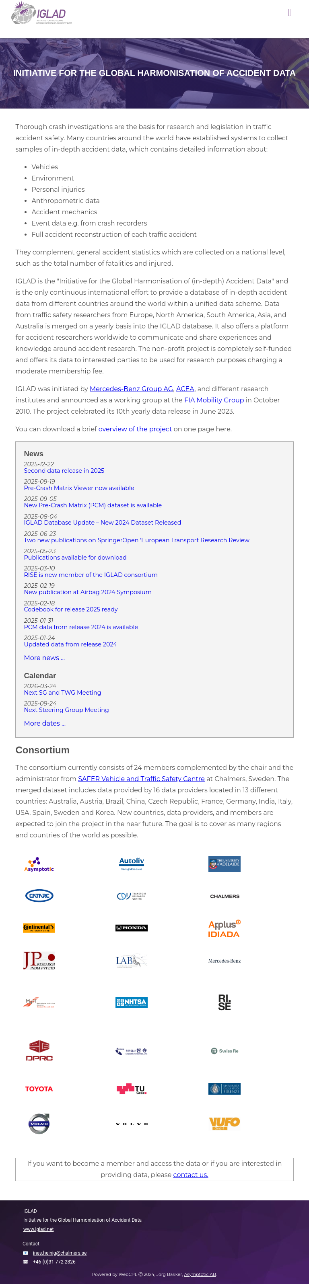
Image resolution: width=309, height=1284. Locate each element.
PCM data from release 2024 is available (81, 627)
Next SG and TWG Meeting (62, 693)
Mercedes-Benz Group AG (131, 389)
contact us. (190, 1175)
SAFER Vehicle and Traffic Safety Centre (141, 779)
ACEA (185, 389)
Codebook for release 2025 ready (70, 610)
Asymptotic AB (200, 1274)
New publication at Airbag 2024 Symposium (88, 592)
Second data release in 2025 (64, 471)
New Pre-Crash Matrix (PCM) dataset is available (93, 506)
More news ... (44, 658)
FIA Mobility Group (214, 400)
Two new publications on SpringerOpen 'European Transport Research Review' (137, 540)
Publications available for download (75, 558)
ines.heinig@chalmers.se (60, 1253)
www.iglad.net (38, 1229)
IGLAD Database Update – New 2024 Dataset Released (102, 523)
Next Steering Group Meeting (66, 710)
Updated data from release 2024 (70, 645)
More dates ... (45, 723)
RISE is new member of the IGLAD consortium (91, 575)
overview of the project (135, 429)
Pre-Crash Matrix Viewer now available (79, 488)
